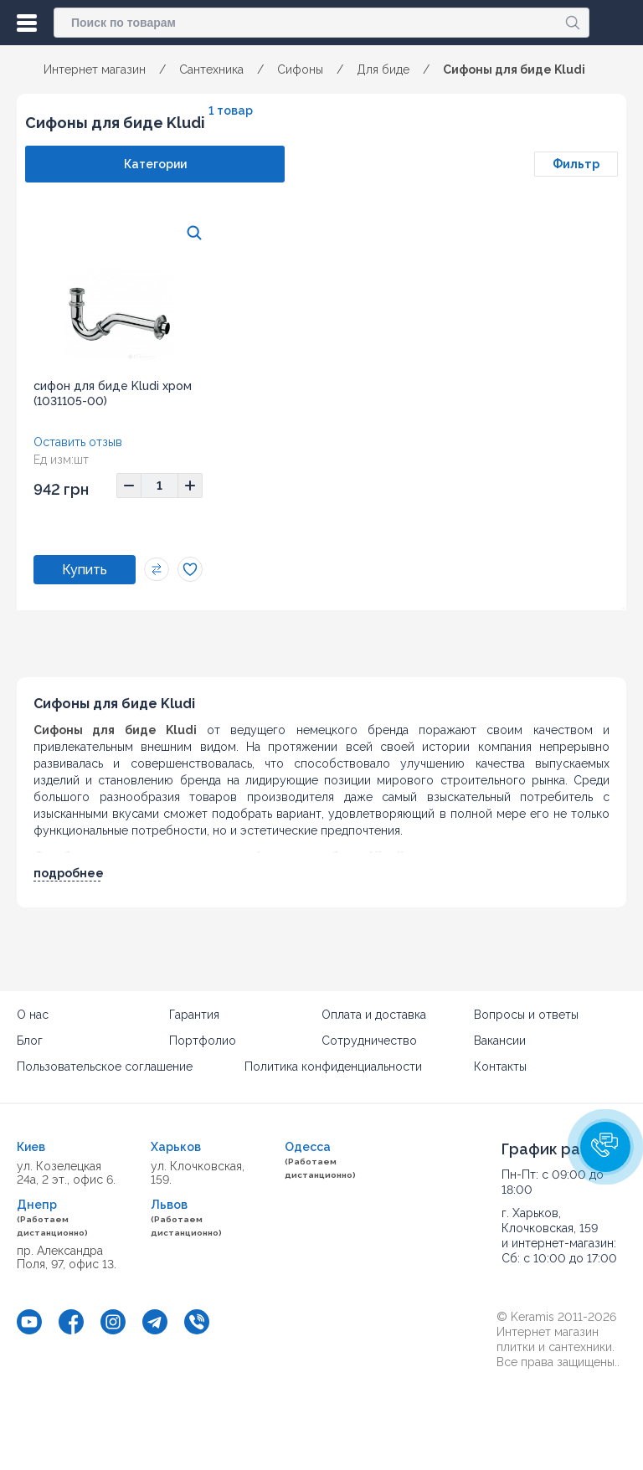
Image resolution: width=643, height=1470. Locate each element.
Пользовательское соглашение (105, 1066)
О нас (33, 1014)
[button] (605, 1147)
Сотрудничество (369, 1040)
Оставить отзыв (77, 442)
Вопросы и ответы (526, 1014)
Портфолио (202, 1040)
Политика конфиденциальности (333, 1066)
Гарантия (194, 1014)
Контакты (500, 1066)
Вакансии (500, 1040)
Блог (30, 1040)
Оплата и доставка (374, 1014)
